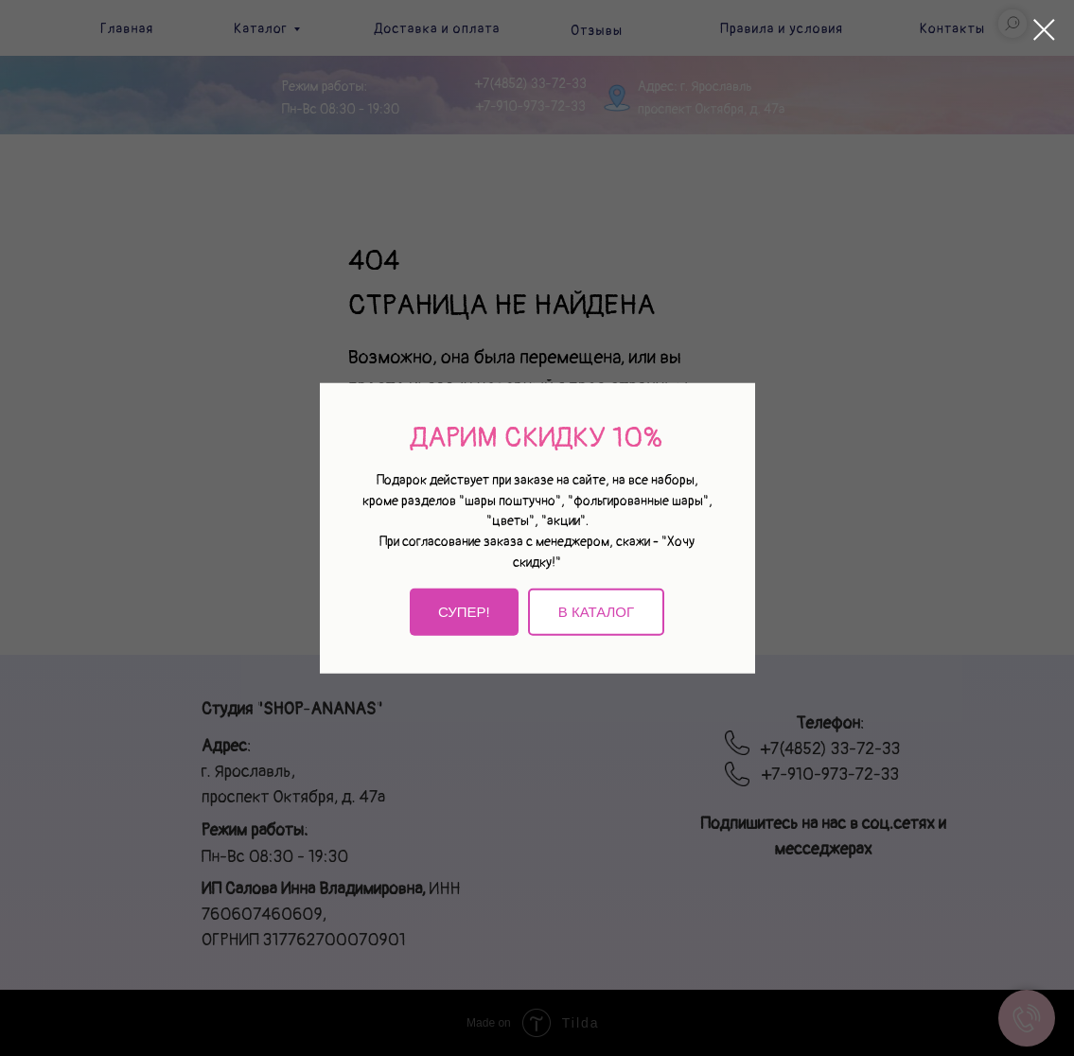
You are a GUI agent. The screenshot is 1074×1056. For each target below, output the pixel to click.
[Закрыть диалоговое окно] (1044, 29)
